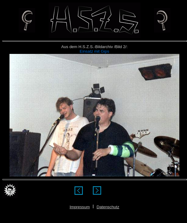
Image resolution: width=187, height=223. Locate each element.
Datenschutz (108, 207)
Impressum (79, 207)
